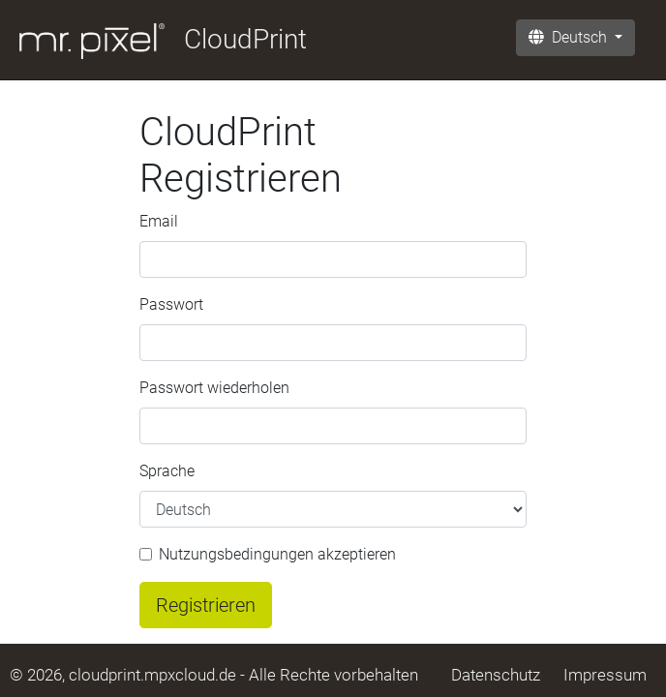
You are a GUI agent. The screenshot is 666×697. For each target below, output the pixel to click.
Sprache (167, 471)
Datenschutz (495, 674)
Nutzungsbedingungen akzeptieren (277, 554)
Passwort (171, 304)
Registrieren (206, 605)
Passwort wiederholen (214, 388)
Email (158, 221)
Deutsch (570, 37)
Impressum (605, 674)
